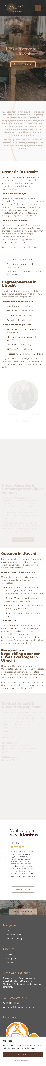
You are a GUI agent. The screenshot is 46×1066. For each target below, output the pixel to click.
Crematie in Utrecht (20, 172)
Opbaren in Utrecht (18, 553)
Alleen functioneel (23, 1061)
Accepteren (23, 1054)
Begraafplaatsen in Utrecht (19, 284)
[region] (23, 1051)
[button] (38, 8)
